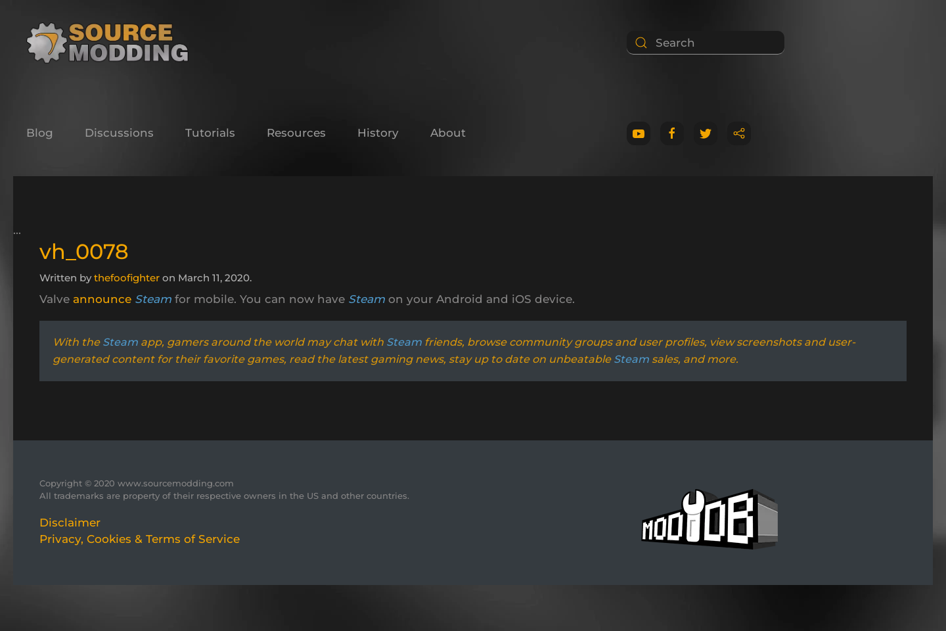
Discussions (119, 132)
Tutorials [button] (210, 132)
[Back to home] (112, 42)
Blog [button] (39, 132)
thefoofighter (127, 277)
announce (102, 299)
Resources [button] (296, 132)
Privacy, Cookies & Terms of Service (139, 539)
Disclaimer (70, 522)
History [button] (378, 132)
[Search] (705, 43)
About (448, 132)
